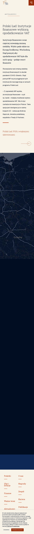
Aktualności (9, 509)
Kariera (21, 499)
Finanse (7, 493)
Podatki (7, 476)
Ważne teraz (9, 501)
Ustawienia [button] (6, 529)
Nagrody (22, 484)
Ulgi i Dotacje (7, 485)
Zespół (21, 491)
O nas (20, 476)
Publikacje (23, 507)
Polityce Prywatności (13, 526)
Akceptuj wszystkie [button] (17, 529)
